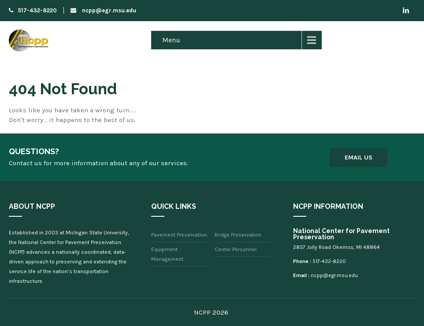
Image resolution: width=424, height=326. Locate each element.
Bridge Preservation (238, 235)
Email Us (358, 157)
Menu (171, 40)
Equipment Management (167, 254)
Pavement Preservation (179, 235)
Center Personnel (236, 249)
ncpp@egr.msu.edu (103, 10)
